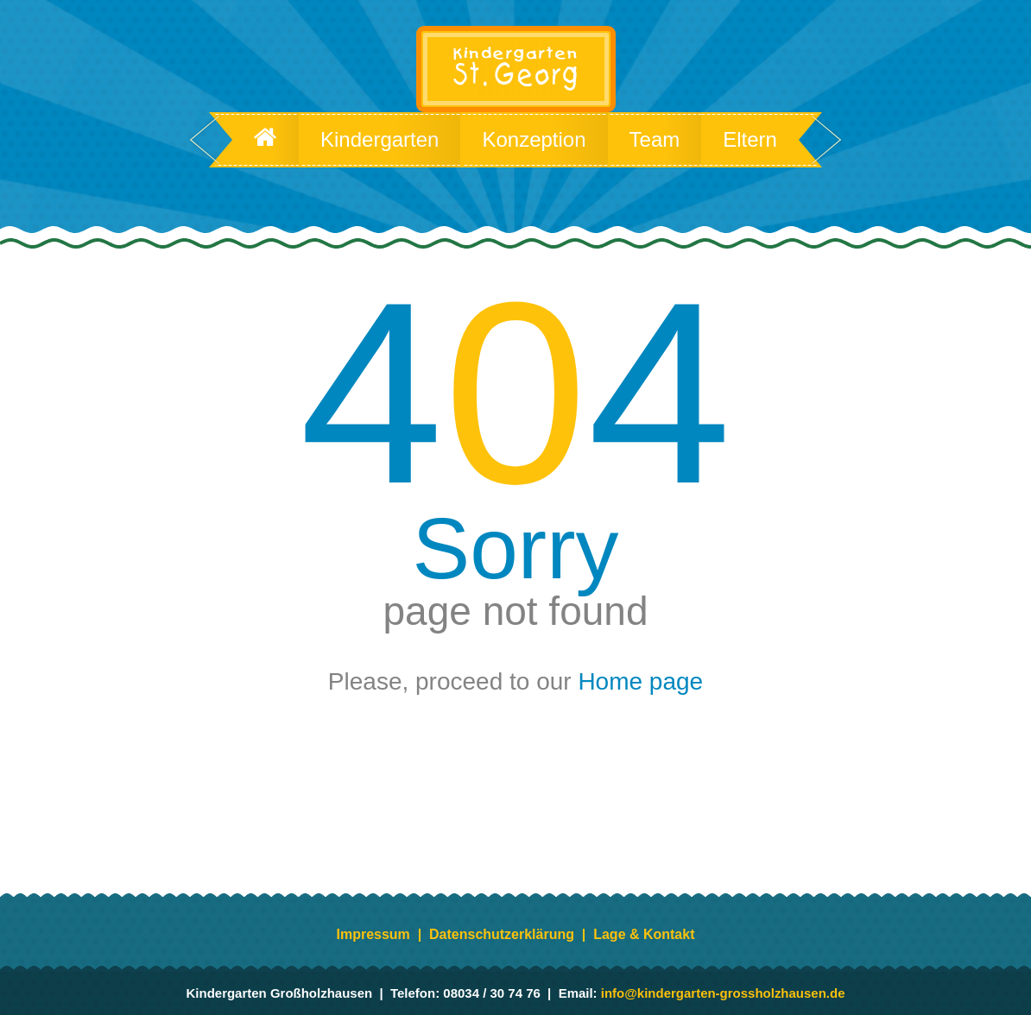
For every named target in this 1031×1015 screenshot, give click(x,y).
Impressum (373, 934)
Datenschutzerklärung (501, 934)
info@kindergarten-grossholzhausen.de (723, 993)
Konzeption (533, 139)
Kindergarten (379, 139)
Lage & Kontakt (643, 934)
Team (655, 139)
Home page (640, 682)
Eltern (750, 139)
